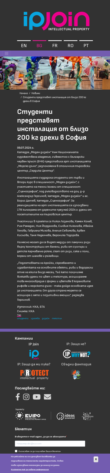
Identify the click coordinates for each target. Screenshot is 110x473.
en (24, 46)
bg (39, 46)
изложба (35, 318)
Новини (35, 93)
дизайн (45, 318)
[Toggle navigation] (6, 53)
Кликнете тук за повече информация (30, 471)
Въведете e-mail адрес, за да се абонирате (40, 436)
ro (71, 46)
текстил (57, 318)
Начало (23, 93)
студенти (22, 318)
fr (55, 46)
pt (86, 46)
